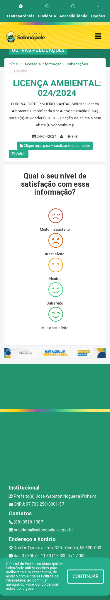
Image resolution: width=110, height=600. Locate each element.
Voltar (19, 154)
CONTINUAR (86, 576)
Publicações (77, 64)
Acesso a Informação (43, 64)
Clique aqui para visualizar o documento (55, 146)
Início (13, 64)
